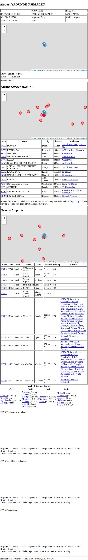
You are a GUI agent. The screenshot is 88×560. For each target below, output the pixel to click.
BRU (3, 196)
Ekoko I (60, 400)
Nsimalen (26, 392)
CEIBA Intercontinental (72, 310)
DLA (3, 146)
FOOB (4, 288)
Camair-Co (67, 153)
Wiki (33, 20)
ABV (3, 156)
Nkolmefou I (62, 395)
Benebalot (43, 397)
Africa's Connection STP (69, 302)
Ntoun (3, 403)
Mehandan (26, 399)
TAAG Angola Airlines (70, 330)
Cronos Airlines (67, 314)
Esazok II (61, 405)
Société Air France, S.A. (72, 191)
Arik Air (81, 306)
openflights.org (72, 201)
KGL (3, 172)
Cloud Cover (17, 448)
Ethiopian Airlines (70, 179)
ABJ (3, 167)
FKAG (4, 293)
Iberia (71, 369)
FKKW (4, 280)
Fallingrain (83, 70)
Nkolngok (26, 397)
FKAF (4, 285)
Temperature (31, 448)
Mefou (60, 393)
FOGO (4, 337)
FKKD (4, 316)
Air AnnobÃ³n (67, 342)
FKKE (4, 275)
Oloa (2, 398)
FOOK (4, 381)
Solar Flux (59, 448)
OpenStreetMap (51, 70)
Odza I (25, 404)
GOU (3, 153)
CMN (3, 184)
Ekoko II (4, 395)
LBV (3, 150)
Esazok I (60, 398)
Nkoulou (25, 401)
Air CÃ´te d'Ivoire (70, 144)
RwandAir (80, 150)
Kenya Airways (68, 175)
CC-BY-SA (68, 70)
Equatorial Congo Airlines (72, 315)
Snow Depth (73, 448)
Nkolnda (25, 394)
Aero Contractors (70, 300)
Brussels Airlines (69, 196)
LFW (3, 163)
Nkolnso (60, 403)
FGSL (4, 364)
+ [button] (4, 27)
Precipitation (46, 448)
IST (3, 187)
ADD (3, 179)
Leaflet (34, 70)
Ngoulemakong (7, 400)
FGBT (4, 345)
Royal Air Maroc (69, 184)
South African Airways (75, 328)
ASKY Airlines (68, 150)
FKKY (4, 269)
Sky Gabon (72, 371)
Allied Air (72, 306)
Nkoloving (43, 399)
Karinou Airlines (76, 318)
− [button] (4, 31)
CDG (3, 191)
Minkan (25, 406)
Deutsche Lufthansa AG (72, 363)
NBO (3, 175)
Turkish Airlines (69, 187)
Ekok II (42, 401)
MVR (3, 160)
